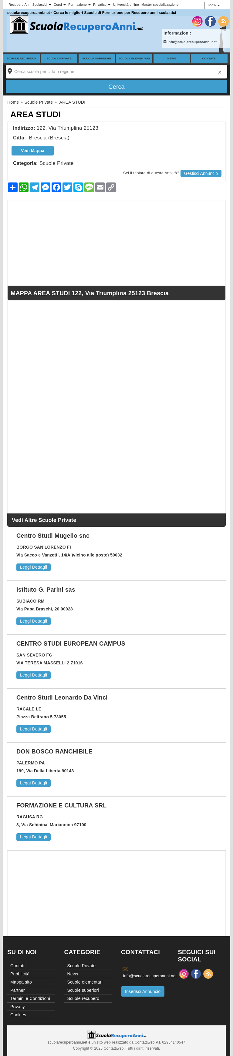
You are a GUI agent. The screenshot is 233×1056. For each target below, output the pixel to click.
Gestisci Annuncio (201, 173)
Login (214, 5)
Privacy (17, 1006)
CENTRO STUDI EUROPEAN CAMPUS (70, 643)
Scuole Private (59, 58)
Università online (126, 4)
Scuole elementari (134, 58)
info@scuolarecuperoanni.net (190, 42)
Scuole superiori (96, 58)
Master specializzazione (160, 4)
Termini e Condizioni (30, 998)
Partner (17, 990)
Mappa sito (21, 982)
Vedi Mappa (32, 150)
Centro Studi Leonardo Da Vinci (62, 697)
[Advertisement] (116, 242)
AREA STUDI (35, 114)
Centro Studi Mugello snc (52, 535)
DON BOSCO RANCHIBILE (54, 751)
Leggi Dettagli (33, 567)
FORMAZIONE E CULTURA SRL (61, 805)
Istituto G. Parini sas (45, 589)
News (171, 58)
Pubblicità (19, 973)
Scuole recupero (21, 58)
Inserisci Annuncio (142, 991)
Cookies (18, 1014)
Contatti (209, 58)
